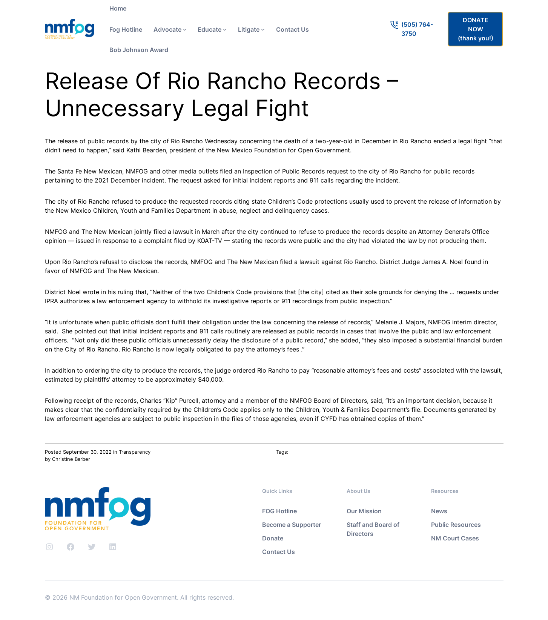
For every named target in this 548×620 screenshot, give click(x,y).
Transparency (134, 452)
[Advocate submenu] (185, 29)
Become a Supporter (291, 524)
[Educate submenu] (225, 29)
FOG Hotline (279, 511)
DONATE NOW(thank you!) (475, 29)
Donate (272, 538)
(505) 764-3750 (417, 29)
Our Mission (364, 511)
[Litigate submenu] (263, 29)
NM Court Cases (455, 538)
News (439, 511)
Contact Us (278, 552)
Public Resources (456, 524)
